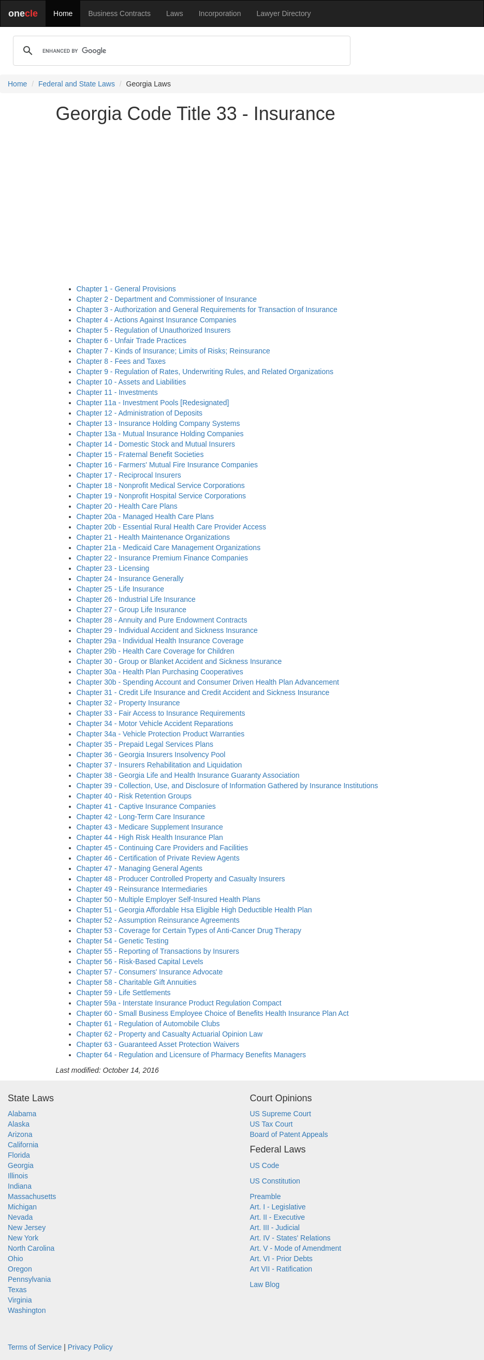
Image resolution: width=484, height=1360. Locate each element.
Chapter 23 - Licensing (113, 568)
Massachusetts (32, 1196)
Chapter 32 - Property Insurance (128, 703)
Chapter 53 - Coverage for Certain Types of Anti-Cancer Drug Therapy (189, 930)
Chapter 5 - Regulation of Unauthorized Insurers (154, 330)
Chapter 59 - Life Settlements (124, 992)
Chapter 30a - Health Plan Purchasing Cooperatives (160, 672)
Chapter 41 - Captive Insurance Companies (146, 806)
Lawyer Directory (283, 13)
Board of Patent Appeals (289, 1134)
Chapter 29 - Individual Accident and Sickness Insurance (167, 630)
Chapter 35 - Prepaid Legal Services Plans (145, 744)
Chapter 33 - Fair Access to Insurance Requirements (161, 713)
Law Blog (265, 1284)
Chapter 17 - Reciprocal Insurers (129, 475)
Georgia (21, 1165)
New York (23, 1238)
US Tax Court (271, 1124)
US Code (265, 1165)
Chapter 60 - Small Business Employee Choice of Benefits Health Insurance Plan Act (213, 1013)
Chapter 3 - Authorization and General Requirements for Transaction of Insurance (207, 309)
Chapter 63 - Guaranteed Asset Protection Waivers (158, 1044)
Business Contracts (119, 13)
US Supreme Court (280, 1114)
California (23, 1145)
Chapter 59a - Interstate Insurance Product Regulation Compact (179, 1003)
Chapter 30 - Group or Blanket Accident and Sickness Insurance (179, 661)
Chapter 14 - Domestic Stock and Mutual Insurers (156, 444)
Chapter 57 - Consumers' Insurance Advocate (150, 972)
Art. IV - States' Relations (290, 1238)
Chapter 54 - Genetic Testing (123, 941)
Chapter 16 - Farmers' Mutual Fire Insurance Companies (167, 465)
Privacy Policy (90, 1347)
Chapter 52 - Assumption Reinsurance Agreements (158, 920)
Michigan (22, 1207)
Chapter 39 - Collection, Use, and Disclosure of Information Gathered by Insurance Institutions (227, 785)
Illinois (18, 1176)
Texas (17, 1289)
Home (62, 13)
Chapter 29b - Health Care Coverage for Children (155, 651)
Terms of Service (35, 1347)
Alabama (22, 1114)
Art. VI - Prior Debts (281, 1258)
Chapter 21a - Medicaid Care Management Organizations (169, 547)
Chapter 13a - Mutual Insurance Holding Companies (160, 434)
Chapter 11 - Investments (117, 392)
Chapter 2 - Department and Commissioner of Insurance (167, 299)
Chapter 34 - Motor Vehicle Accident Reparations (155, 723)
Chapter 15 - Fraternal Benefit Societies (140, 454)
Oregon (20, 1269)
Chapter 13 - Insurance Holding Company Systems (158, 423)
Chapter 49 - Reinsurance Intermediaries (142, 889)
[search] (180, 51)
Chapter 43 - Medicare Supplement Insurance (150, 827)
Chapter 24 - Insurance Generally (130, 578)
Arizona (20, 1134)
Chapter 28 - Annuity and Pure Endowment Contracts (162, 620)
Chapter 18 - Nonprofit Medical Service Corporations (161, 485)
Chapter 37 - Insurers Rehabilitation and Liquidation (159, 765)
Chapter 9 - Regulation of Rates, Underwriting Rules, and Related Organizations (205, 371)
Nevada (20, 1217)
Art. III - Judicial (275, 1227)
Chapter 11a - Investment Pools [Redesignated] (153, 402)
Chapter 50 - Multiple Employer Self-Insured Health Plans (169, 899)
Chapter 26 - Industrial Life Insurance (136, 599)
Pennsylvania (29, 1279)
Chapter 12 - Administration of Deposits (140, 413)
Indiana (20, 1186)
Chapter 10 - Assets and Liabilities (131, 382)
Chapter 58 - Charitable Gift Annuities (137, 982)
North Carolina (31, 1248)
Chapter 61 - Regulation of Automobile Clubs (148, 1023)
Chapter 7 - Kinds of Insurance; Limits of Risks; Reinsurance (173, 351)
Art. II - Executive (277, 1217)
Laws (174, 13)
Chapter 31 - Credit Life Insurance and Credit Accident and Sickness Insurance (203, 692)
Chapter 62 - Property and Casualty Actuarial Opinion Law (170, 1034)
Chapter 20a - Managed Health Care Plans (145, 516)
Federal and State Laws (76, 84)
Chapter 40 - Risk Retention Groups (134, 796)
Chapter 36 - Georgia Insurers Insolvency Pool (151, 754)
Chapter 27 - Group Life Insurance (131, 609)
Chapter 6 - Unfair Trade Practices (131, 340)
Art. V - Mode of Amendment (296, 1248)
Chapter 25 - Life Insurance (121, 589)
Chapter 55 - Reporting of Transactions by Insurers (158, 951)
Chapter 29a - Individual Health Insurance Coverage (160, 641)
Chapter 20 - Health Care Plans (127, 506)
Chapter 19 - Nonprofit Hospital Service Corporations (161, 496)
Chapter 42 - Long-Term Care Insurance (141, 816)
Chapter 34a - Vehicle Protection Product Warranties (161, 734)
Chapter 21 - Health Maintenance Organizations (153, 537)
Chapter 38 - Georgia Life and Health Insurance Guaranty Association (188, 775)
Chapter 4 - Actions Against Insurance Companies (157, 320)
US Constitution (275, 1181)
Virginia (20, 1300)
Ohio (15, 1258)
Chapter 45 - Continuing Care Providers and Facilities (162, 848)
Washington (27, 1310)
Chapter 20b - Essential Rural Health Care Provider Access (172, 527)
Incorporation (220, 13)
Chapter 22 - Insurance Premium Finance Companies (162, 558)
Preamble (265, 1196)
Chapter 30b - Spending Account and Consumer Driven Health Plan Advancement (208, 682)
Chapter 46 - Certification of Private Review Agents (158, 858)
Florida (19, 1155)
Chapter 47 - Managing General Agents (140, 868)
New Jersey (27, 1227)
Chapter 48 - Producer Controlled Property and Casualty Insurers (181, 879)
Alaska (19, 1124)
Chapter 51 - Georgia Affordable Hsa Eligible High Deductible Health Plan (194, 910)
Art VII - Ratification (281, 1269)
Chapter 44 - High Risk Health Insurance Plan (150, 837)
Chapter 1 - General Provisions (126, 289)
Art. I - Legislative (278, 1207)
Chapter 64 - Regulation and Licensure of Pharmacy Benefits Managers (191, 1055)
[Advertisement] (242, 203)
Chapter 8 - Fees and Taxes (121, 361)
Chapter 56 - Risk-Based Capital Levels (140, 961)
